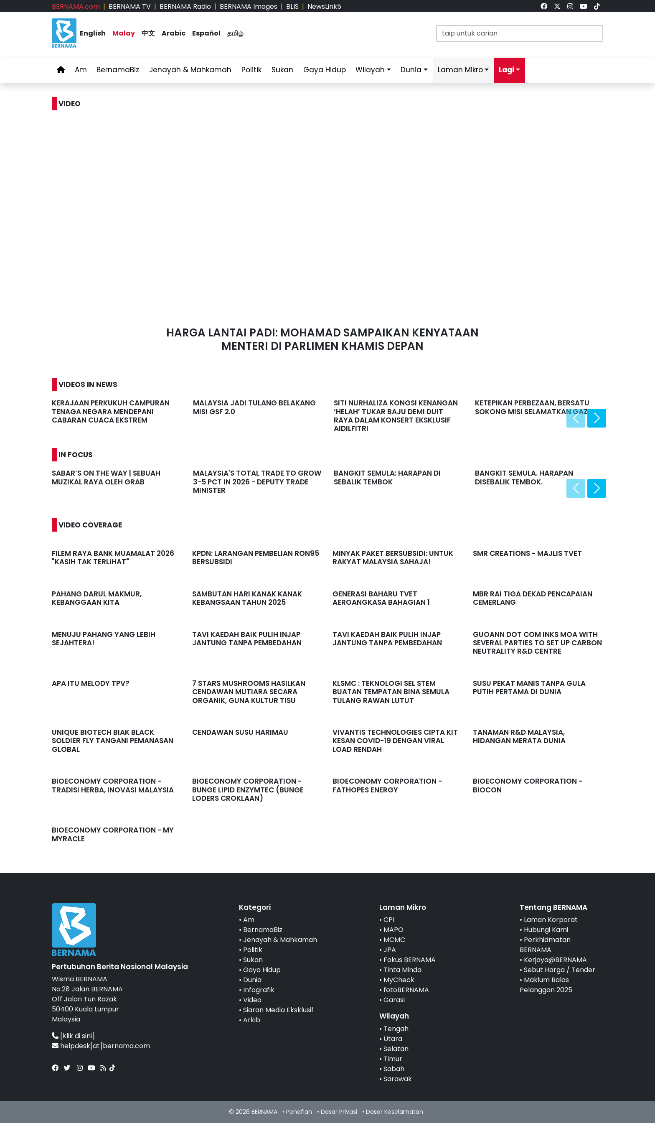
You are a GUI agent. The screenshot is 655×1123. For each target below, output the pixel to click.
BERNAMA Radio (185, 6)
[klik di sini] (77, 1036)
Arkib (251, 1020)
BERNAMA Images (248, 6)
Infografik (258, 990)
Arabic (173, 33)
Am (81, 70)
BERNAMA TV (130, 6)
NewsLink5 (324, 6)
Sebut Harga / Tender (559, 970)
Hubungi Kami (546, 930)
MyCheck (398, 980)
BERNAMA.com (76, 6)
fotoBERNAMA (406, 990)
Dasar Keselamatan (394, 1112)
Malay (123, 33)
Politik (251, 70)
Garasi (394, 1000)
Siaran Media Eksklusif (278, 1010)
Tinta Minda (402, 970)
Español (206, 33)
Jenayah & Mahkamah (190, 70)
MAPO (393, 930)
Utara (392, 1039)
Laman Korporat (551, 919)
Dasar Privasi (339, 1112)
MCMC (394, 940)
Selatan (396, 1049)
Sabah (393, 1069)
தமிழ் (235, 33)
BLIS (292, 6)
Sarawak (397, 1079)
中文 (148, 33)
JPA (389, 950)
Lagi (506, 70)
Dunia (411, 70)
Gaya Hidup (324, 70)
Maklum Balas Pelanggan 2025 (546, 985)
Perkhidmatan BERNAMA (545, 945)
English (93, 33)
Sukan (282, 70)
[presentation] (575, 418)
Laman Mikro (460, 70)
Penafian (299, 1112)
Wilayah (370, 70)
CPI (388, 919)
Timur (392, 1059)
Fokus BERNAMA (409, 960)
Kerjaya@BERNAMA (555, 960)
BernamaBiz (117, 70)
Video (252, 1000)
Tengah (396, 1029)
